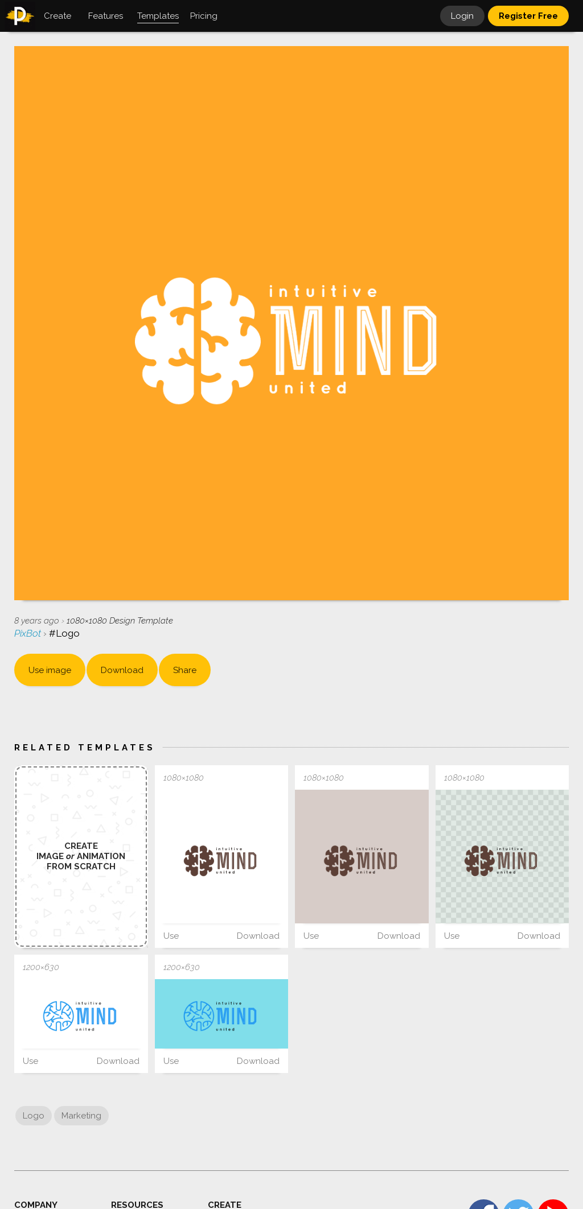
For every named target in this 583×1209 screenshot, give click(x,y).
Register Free (528, 16)
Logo (33, 1116)
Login (462, 16)
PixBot (28, 633)
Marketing (81, 1116)
